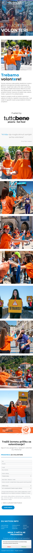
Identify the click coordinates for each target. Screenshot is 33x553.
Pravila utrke (14, 528)
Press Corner (26, 527)
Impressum (14, 527)
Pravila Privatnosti (17, 503)
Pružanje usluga (4, 527)
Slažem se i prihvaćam (12, 503)
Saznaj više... (16, 543)
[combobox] (16, 476)
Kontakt (24, 528)
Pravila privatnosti (16, 525)
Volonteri (25, 525)
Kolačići (2, 528)
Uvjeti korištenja (4, 525)
